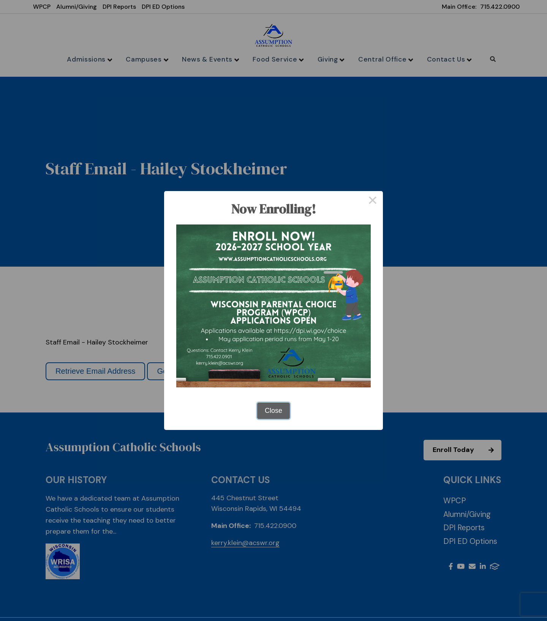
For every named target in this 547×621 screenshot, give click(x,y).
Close (273, 410)
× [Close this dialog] (372, 201)
